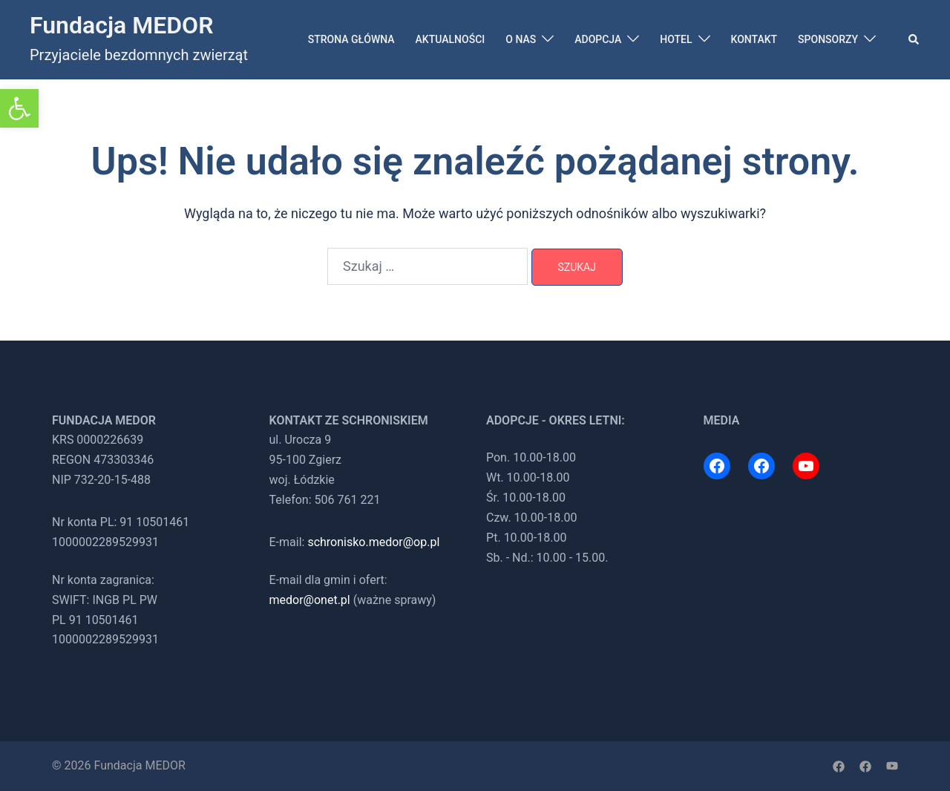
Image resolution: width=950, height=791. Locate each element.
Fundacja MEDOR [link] (121, 25)
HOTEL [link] (676, 39)
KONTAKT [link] (754, 39)
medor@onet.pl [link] (309, 600)
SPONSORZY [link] (828, 39)
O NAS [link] (520, 39)
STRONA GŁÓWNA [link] (351, 39)
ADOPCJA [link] (597, 39)
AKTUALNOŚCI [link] (450, 39)
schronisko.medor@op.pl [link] (373, 542)
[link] (19, 108)
